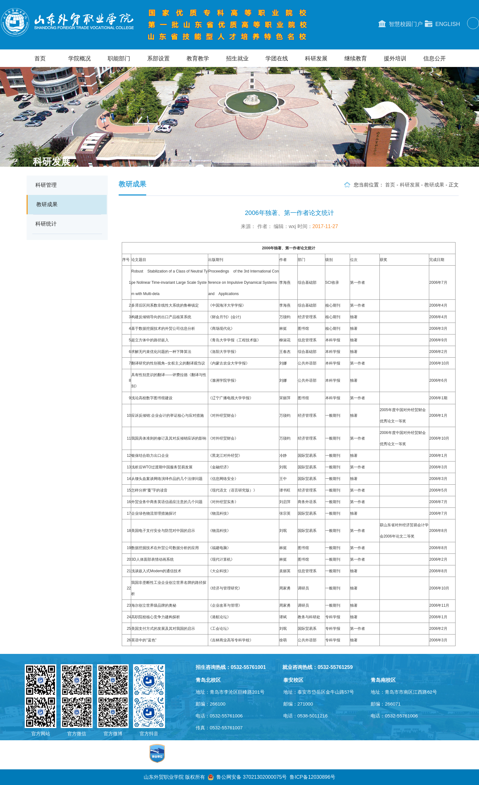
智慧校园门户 (401, 24)
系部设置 (158, 58)
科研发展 (316, 58)
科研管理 (46, 185)
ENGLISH (442, 23)
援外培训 (395, 58)
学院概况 (79, 58)
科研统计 (46, 224)
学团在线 (276, 58)
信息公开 (434, 58)
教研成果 (47, 204)
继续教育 (355, 58)
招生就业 (237, 58)
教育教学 (198, 58)
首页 (40, 58)
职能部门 (119, 58)
